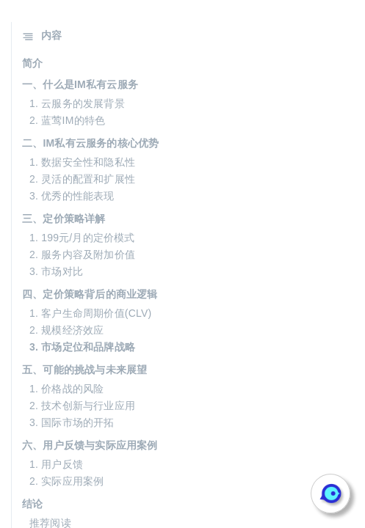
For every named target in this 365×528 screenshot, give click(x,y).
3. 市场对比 (56, 271)
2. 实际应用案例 (66, 481)
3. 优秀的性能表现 (72, 196)
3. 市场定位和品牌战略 (82, 347)
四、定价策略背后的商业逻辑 (90, 294)
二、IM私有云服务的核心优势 (90, 143)
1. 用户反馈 (56, 464)
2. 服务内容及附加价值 (82, 254)
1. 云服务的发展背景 (77, 103)
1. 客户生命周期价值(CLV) (90, 313)
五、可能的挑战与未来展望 (84, 369)
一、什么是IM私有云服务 (80, 84)
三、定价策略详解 (64, 218)
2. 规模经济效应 (66, 330)
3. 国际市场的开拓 (72, 422)
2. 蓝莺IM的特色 (67, 120)
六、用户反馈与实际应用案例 (90, 445)
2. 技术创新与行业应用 (82, 405)
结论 (32, 504)
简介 (32, 63)
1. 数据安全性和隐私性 (82, 162)
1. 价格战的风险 (66, 389)
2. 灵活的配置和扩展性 (82, 179)
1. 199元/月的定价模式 (82, 237)
